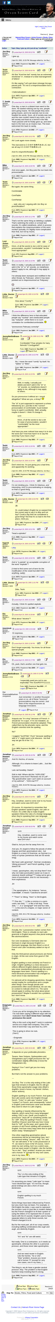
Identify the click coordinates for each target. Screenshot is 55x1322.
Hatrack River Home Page (33, 1307)
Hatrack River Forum (23, 37)
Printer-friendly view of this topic (3, 1297)
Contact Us (15, 1307)
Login (4, 41)
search (41, 26)
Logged (41, 64)
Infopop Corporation (31, 1317)
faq (46, 26)
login (36, 26)
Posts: (16, 64)
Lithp (14, 548)
